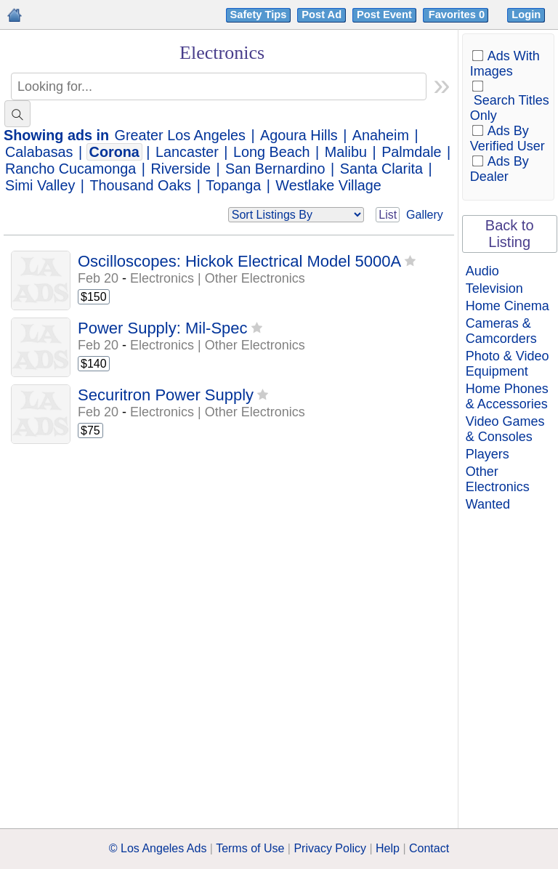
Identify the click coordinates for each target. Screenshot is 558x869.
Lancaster (187, 152)
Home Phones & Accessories (507, 396)
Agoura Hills (299, 135)
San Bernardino (275, 169)
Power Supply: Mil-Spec (163, 328)
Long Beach (271, 152)
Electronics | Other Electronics (217, 278)
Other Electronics (498, 479)
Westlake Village (328, 185)
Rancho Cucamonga (70, 169)
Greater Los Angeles (180, 135)
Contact (429, 848)
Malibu (346, 152)
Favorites (458, 14)
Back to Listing (509, 233)
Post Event (384, 14)
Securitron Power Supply (166, 395)
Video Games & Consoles (505, 429)
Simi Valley (40, 185)
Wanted (488, 504)
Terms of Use (250, 848)
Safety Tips (258, 14)
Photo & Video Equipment (507, 364)
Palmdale (411, 152)
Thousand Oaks (141, 185)
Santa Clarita (381, 169)
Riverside (180, 169)
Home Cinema (507, 306)
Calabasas (39, 152)
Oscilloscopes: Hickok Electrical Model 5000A (239, 261)
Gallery (424, 215)
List (388, 215)
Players (487, 454)
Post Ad (321, 14)
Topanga (233, 185)
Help (388, 848)
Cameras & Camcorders (501, 331)
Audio (482, 271)
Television (494, 288)
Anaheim (380, 135)
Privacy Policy (330, 848)
